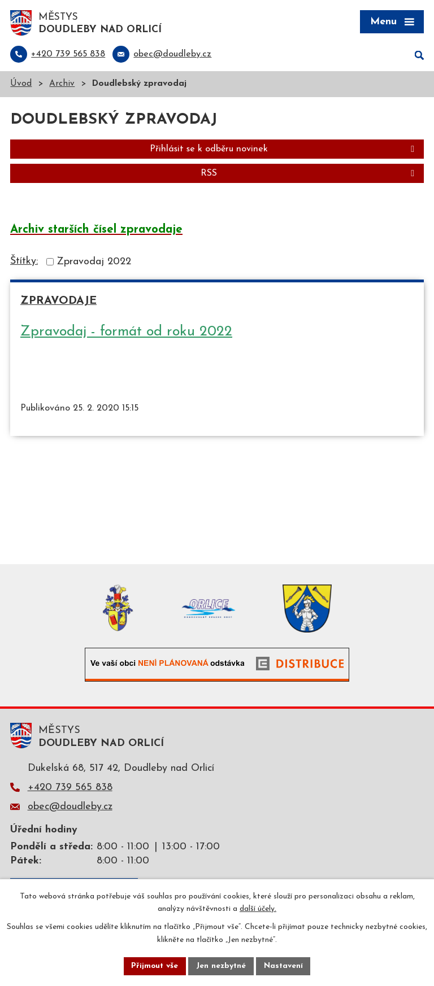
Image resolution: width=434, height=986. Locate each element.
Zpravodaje (58, 302)
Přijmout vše (154, 966)
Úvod (21, 85)
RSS (309, 174)
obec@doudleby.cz (70, 807)
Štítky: (24, 261)
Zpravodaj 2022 (94, 262)
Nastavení (283, 966)
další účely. (258, 909)
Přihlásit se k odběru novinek (284, 150)
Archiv (62, 85)
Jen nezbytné (221, 966)
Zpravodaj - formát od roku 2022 (126, 332)
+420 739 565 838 (70, 788)
